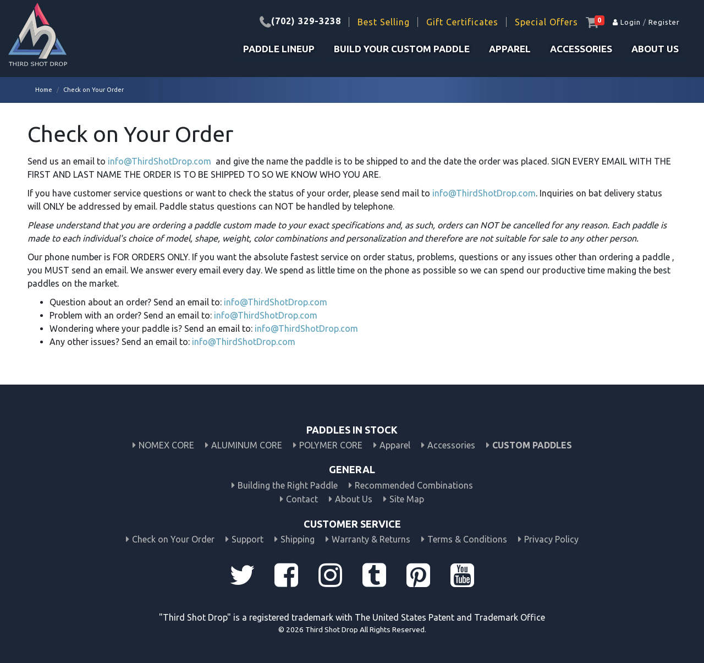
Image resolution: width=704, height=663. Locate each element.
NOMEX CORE (166, 445)
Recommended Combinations (414, 485)
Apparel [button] (510, 48)
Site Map (406, 499)
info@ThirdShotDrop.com (159, 161)
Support (247, 539)
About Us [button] (655, 48)
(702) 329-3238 (306, 21)
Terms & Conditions (467, 539)
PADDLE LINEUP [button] (279, 48)
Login (627, 22)
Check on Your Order (173, 539)
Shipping (297, 539)
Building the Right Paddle (288, 485)
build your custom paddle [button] (402, 48)
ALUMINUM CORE (246, 445)
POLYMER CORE (330, 445)
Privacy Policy (551, 539)
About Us (353, 499)
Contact (302, 499)
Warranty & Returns (371, 539)
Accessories (581, 48)
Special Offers (546, 22)
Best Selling (384, 22)
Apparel (395, 445)
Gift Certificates (462, 22)
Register (664, 22)
